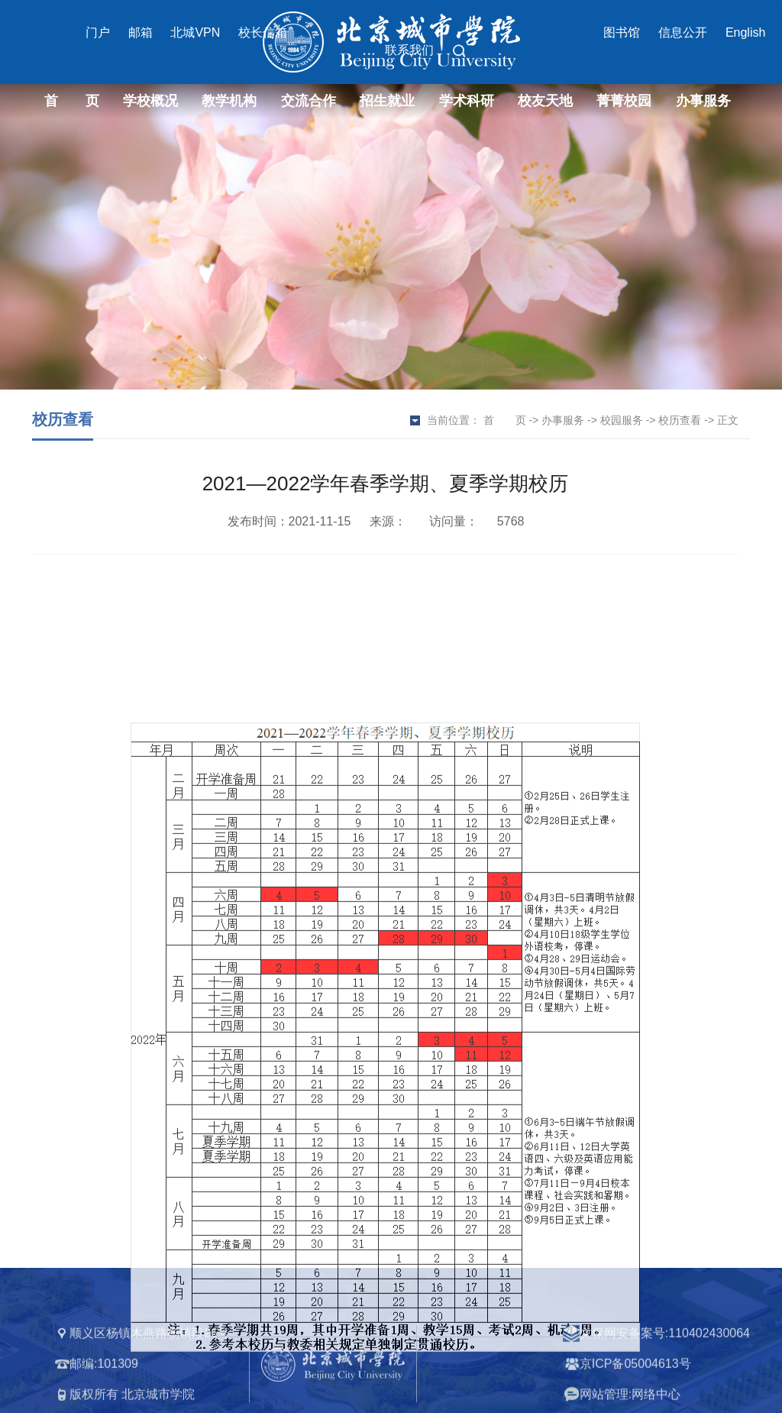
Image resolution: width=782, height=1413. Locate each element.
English (745, 32)
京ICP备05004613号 (635, 1394)
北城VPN (195, 32)
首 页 (71, 100)
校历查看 (679, 420)
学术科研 (466, 100)
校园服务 (621, 420)
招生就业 (387, 100)
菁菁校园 (623, 100)
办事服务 (703, 100)
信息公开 (682, 32)
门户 (98, 32)
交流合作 (308, 100)
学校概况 (150, 100)
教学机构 (229, 100)
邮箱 (140, 32)
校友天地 (545, 100)
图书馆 (621, 32)
